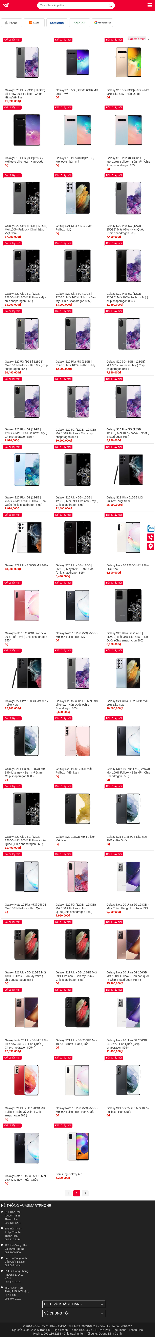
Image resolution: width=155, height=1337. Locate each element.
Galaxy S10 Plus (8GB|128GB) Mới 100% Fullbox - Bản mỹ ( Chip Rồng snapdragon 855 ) (128, 161)
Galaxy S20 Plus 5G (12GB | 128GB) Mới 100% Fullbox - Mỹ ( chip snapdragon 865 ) (127, 297)
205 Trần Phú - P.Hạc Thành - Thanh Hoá (13, 1232)
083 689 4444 (13, 1265)
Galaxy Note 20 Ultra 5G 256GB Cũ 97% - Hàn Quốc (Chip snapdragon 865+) (127, 1044)
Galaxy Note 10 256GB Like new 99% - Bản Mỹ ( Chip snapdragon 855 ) (26, 637)
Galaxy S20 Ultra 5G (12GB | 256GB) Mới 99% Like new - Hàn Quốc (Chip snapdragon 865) (127, 637)
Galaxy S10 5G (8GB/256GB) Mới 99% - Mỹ (77, 92)
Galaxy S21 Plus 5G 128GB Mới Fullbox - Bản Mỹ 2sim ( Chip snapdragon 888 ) (25, 1112)
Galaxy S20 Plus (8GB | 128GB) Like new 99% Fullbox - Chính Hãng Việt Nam (25, 94)
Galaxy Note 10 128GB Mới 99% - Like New (128, 567)
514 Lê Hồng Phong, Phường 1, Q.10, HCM (17, 1275)
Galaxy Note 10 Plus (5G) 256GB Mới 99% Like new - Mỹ (76, 635)
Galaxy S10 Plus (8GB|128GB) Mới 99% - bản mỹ (75, 159)
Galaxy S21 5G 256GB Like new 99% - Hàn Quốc (127, 838)
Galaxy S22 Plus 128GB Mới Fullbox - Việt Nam (74, 770)
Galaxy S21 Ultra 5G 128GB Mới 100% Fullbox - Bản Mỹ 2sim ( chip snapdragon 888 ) (25, 976)
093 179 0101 (13, 1282)
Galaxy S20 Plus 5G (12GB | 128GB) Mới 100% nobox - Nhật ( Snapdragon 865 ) (128, 433)
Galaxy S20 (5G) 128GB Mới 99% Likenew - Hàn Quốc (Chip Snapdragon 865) (77, 704)
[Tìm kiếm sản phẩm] (76, 5)
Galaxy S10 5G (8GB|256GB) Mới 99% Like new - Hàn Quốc (128, 92)
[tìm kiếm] (110, 5)
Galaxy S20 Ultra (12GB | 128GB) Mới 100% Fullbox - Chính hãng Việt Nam (26, 229)
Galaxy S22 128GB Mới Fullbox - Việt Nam (76, 838)
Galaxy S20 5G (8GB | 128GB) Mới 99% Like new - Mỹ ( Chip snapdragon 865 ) (126, 365)
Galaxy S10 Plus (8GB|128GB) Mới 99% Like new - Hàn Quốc (24, 159)
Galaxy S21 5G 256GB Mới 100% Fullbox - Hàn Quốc (128, 1110)
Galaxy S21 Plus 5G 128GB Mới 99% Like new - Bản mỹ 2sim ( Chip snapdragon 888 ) (25, 772)
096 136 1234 (13, 1222)
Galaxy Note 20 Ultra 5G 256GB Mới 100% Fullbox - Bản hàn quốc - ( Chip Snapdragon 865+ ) (128, 976)
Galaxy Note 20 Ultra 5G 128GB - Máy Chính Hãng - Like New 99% (128, 906)
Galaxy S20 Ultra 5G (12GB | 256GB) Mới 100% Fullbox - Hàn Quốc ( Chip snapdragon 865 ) (25, 840)
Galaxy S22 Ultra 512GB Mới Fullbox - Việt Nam (125, 499)
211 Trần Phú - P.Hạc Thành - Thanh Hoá (13, 1215)
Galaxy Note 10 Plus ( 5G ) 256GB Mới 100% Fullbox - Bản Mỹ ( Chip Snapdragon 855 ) (128, 772)
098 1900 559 (13, 1252)
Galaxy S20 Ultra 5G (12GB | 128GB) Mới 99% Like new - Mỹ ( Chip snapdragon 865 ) (76, 501)
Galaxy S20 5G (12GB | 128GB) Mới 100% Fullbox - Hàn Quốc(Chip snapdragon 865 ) (76, 908)
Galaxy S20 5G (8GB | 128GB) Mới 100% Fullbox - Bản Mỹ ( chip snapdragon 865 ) (26, 365)
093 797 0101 (13, 1298)
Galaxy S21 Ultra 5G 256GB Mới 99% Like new (127, 702)
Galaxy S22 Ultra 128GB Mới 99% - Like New (26, 702)
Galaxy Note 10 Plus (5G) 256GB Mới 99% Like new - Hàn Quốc (76, 1110)
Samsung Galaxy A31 (69, 1174)
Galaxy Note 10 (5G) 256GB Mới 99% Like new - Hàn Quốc (25, 1177)
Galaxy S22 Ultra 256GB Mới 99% (26, 565)
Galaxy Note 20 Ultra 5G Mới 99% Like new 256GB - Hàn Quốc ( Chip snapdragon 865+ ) (26, 1044)
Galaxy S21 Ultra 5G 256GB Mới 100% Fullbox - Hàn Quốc (76, 1042)
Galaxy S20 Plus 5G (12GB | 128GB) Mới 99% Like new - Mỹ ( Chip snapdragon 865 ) (26, 433)
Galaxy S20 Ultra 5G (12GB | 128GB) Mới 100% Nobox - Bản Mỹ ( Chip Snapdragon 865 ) (76, 297)
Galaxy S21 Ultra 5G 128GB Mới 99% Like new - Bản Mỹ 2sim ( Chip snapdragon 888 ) (76, 976)
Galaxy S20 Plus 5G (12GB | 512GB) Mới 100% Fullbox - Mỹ (75, 363)
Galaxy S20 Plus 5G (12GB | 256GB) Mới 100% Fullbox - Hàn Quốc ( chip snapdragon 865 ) (25, 501)
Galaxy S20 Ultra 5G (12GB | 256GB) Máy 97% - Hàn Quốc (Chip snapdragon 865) (74, 569)
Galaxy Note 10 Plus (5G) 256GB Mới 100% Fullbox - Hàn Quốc (26, 906)
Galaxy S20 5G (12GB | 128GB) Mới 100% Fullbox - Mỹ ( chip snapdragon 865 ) (76, 433)
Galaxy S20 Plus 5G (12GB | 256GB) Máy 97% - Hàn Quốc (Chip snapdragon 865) (125, 229)
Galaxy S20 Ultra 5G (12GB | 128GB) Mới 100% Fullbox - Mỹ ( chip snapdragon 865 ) (25, 297)
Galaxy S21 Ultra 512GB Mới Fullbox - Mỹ (74, 227)
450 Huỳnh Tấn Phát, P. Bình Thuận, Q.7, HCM (17, 1291)
